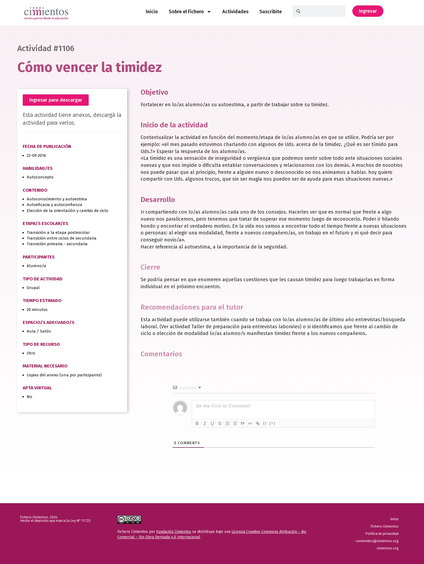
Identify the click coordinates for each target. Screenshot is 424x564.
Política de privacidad (382, 534)
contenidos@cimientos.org (377, 541)
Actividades (235, 12)
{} (265, 423)
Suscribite (270, 12)
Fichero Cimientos (384, 526)
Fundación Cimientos (173, 531)
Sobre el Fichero (190, 11)
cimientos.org (388, 548)
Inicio (152, 12)
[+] (272, 423)
